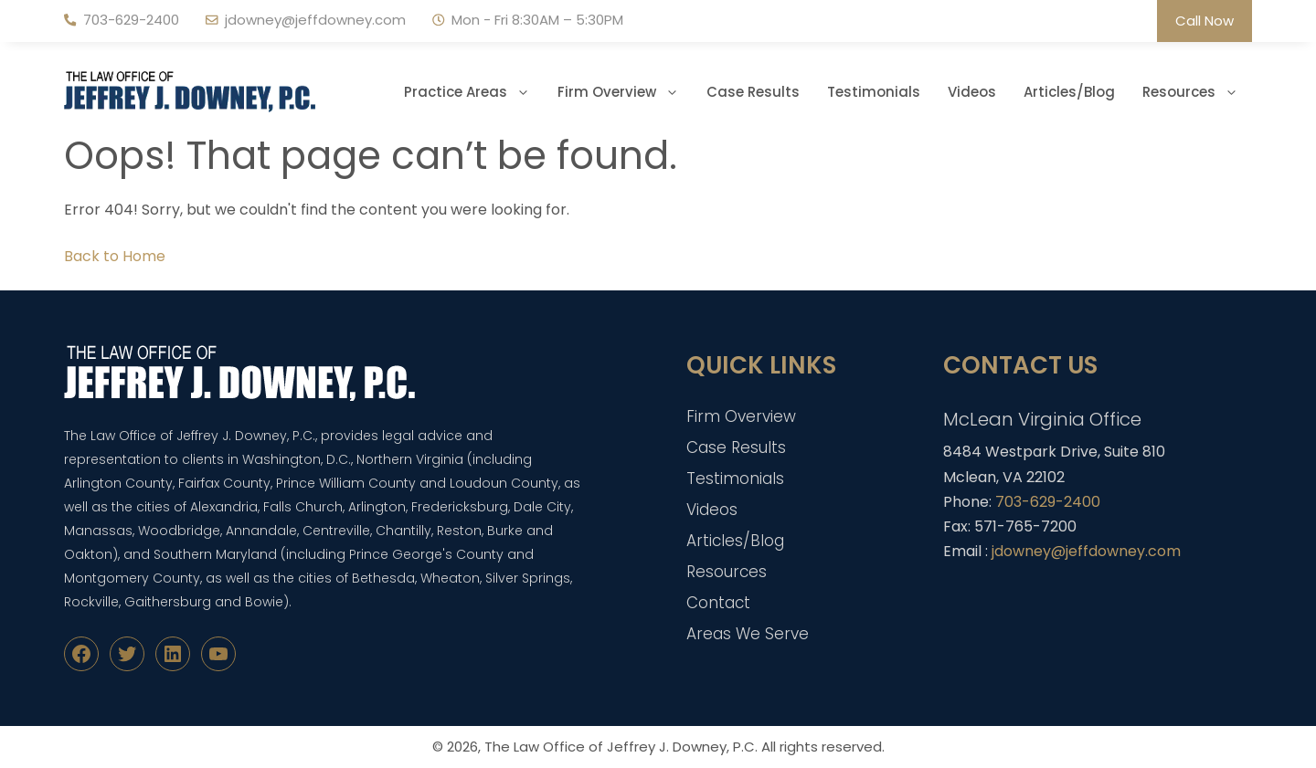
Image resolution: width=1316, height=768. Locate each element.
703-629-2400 (131, 19)
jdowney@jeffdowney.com (315, 19)
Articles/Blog (1069, 91)
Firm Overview (625, 92)
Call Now (1204, 20)
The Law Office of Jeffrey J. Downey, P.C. (621, 746)
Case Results (753, 91)
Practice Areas (474, 92)
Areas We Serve (747, 634)
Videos (972, 91)
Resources (1197, 92)
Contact (718, 603)
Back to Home (114, 256)
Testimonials (873, 91)
